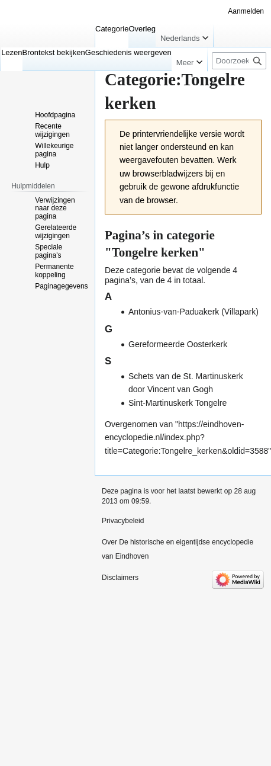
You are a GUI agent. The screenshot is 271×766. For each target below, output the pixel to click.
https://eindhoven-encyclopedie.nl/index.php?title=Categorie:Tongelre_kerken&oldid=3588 (186, 437)
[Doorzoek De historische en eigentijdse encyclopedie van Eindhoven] (239, 60)
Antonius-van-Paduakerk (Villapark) (193, 311)
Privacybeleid (123, 521)
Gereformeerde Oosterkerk (177, 344)
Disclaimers (120, 577)
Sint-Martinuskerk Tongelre (177, 403)
